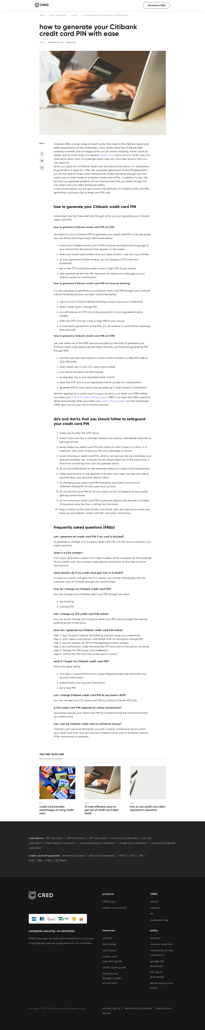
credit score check (115, 907)
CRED (41, 15)
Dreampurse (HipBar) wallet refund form (112, 978)
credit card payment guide (112, 959)
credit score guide (114, 967)
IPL (152, 913)
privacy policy (112, 1008)
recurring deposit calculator (98, 842)
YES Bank (61, 860)
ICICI (133, 855)
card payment (98, 397)
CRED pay (109, 901)
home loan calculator (124, 838)
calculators (110, 950)
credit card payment (57, 15)
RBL (40, 860)
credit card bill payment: (44, 855)
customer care (159, 920)
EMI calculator (76, 838)
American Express (73, 855)
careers (155, 907)
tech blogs (109, 944)
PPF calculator (98, 838)
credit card (106, 155)
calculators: (36, 838)
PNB (48, 860)
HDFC (122, 855)
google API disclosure (157, 963)
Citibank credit (89, 397)
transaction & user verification (162, 953)
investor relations (161, 944)
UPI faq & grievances (157, 974)
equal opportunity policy (161, 985)
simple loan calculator (133, 842)
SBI (141, 855)
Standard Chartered (101, 855)
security (155, 937)
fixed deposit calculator (60, 842)
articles (74, 15)
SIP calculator (54, 838)
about (154, 901)
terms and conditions (138, 1008)
